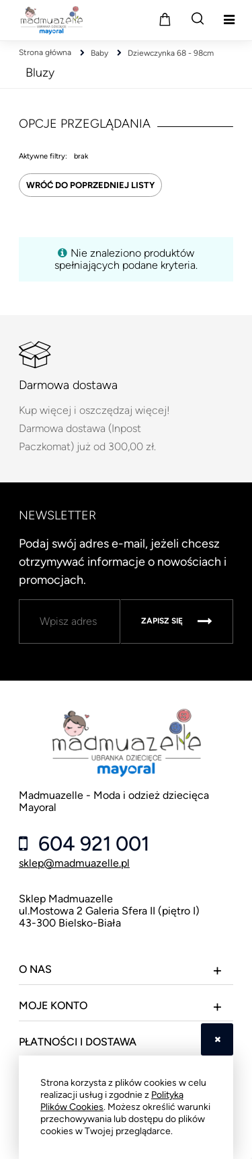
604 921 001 (91, 844)
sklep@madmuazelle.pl (74, 863)
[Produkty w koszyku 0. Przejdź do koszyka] (165, 19)
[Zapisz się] (176, 621)
